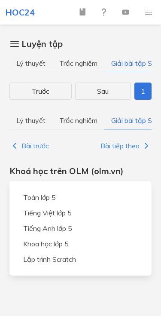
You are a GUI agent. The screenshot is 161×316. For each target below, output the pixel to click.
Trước (40, 91)
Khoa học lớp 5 (46, 243)
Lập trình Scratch (49, 259)
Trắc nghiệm (78, 63)
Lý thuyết (31, 63)
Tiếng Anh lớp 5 (47, 228)
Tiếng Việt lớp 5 (47, 213)
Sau (103, 91)
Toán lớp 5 (39, 197)
